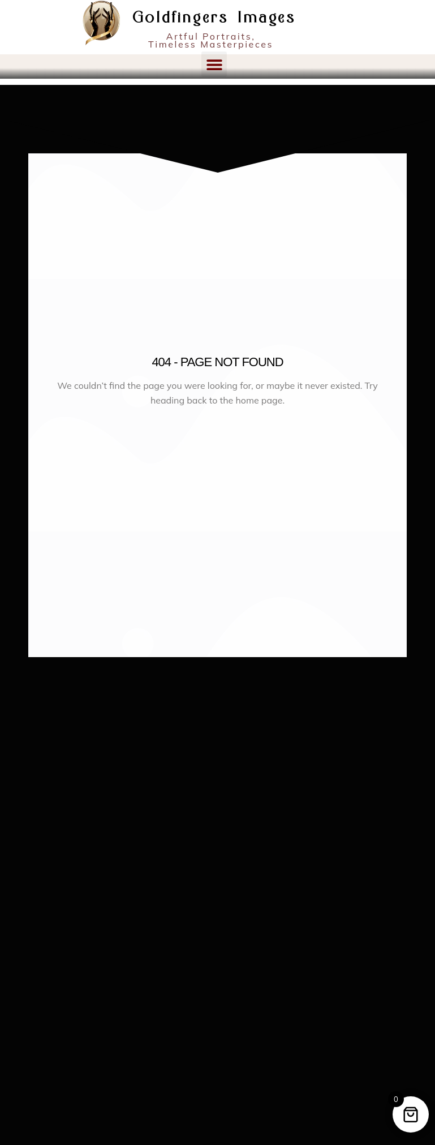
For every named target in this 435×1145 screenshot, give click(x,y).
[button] (214, 64)
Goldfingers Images (214, 18)
